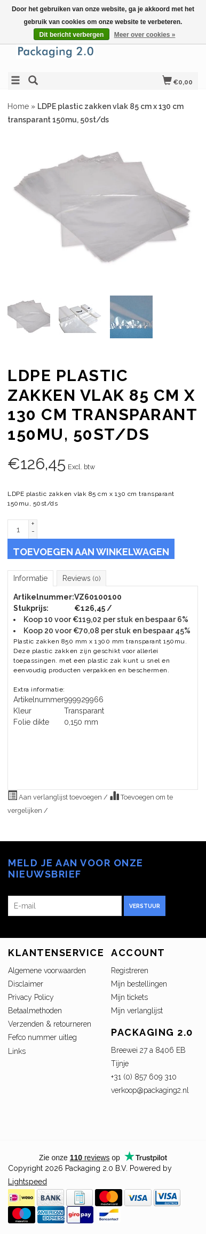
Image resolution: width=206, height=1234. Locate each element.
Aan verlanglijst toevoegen (55, 795)
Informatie (30, 578)
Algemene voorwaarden (47, 970)
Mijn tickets (129, 997)
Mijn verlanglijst (137, 1010)
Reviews (81, 578)
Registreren (129, 970)
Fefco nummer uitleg (42, 1037)
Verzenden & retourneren (49, 1024)
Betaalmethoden (35, 1010)
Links (17, 1051)
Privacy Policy (31, 997)
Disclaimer (25, 984)
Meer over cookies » (145, 34)
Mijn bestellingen (139, 984)
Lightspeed (27, 1181)
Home (18, 106)
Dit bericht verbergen (71, 34)
